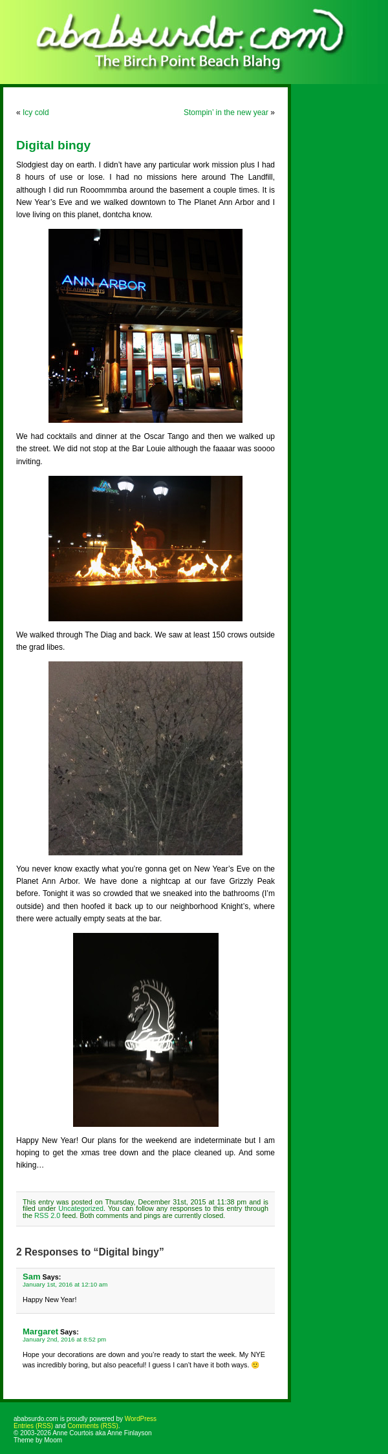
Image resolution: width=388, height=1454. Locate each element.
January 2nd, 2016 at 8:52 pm (64, 1339)
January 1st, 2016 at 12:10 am (65, 1284)
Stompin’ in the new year (226, 112)
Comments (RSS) (92, 1425)
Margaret (40, 1331)
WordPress (140, 1418)
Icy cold (36, 112)
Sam (32, 1276)
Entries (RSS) (33, 1425)
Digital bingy (53, 145)
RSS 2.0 (47, 1215)
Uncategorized (80, 1208)
